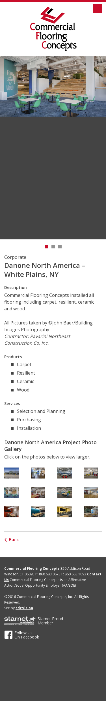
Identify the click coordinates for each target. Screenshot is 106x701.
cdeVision (24, 608)
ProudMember (50, 621)
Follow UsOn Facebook (26, 635)
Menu (97, 8)
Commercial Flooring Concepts (53, 28)
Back (14, 540)
